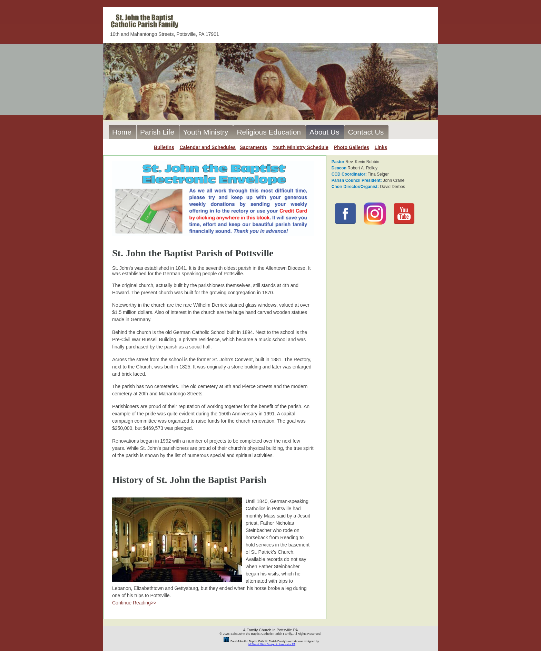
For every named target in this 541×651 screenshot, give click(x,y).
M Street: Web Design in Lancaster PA (271, 644)
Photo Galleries (351, 147)
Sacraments (253, 147)
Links (381, 147)
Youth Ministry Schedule (300, 147)
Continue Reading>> (134, 602)
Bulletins (164, 147)
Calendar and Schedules (207, 147)
